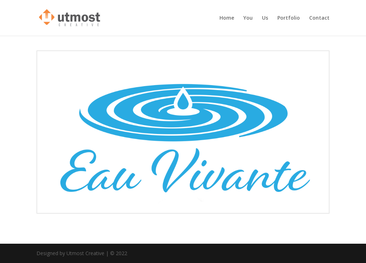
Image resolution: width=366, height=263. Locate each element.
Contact (319, 18)
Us (265, 18)
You (248, 18)
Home (226, 18)
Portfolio (288, 18)
